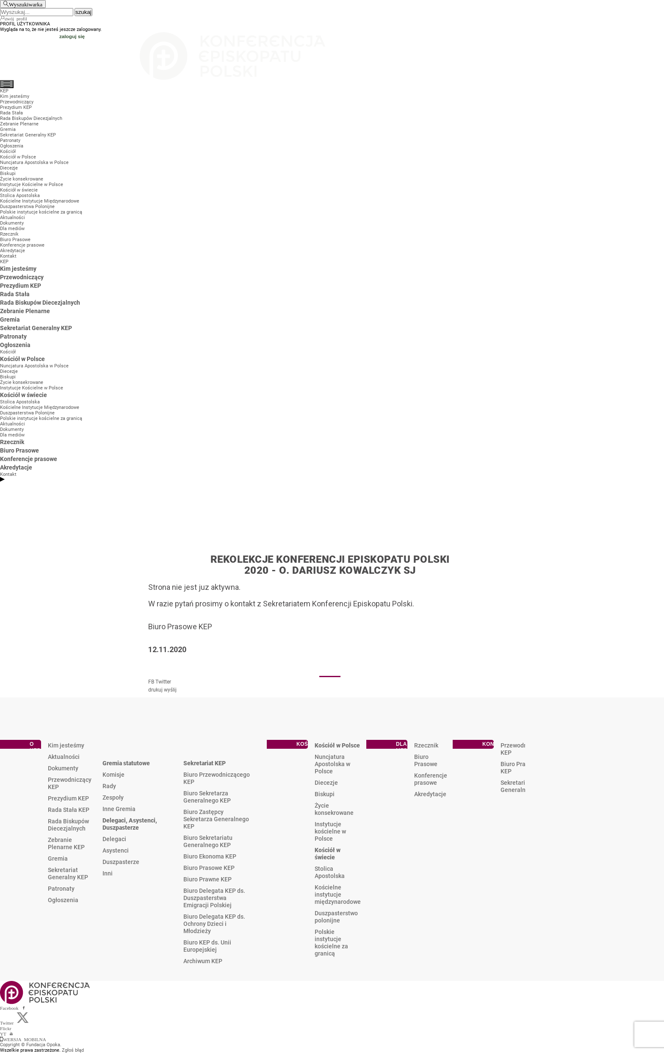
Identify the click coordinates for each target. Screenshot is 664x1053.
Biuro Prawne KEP (207, 879)
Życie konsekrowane (334, 809)
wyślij (170, 690)
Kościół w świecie (327, 854)
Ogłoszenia (63, 900)
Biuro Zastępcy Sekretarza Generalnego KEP (216, 819)
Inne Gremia (119, 809)
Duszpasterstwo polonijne (336, 917)
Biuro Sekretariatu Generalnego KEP (207, 841)
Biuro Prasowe (425, 760)
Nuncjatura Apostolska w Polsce (332, 764)
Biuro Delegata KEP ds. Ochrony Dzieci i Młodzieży (214, 923)
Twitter (163, 682)
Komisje (113, 774)
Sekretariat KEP (204, 763)
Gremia (58, 858)
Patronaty (61, 888)
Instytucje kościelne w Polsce (330, 831)
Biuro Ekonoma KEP (209, 856)
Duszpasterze (120, 862)
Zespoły (113, 797)
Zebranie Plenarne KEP (66, 843)
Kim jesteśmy (66, 745)
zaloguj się (72, 36)
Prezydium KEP (68, 798)
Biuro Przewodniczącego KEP (216, 778)
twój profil (16, 18)
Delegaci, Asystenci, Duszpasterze (129, 824)
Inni (107, 873)
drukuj (155, 690)
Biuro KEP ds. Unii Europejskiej (207, 946)
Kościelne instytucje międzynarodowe (338, 894)
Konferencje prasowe (430, 779)
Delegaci (114, 839)
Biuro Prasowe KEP (209, 867)
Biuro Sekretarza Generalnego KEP (207, 797)
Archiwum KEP (202, 961)
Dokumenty (63, 768)
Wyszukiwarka (25, 4)
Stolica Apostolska (330, 872)
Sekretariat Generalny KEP (68, 874)
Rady (109, 786)
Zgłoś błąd (73, 1050)
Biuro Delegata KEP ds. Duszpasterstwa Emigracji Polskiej (214, 898)
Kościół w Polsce (337, 745)
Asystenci (115, 850)
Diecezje (326, 782)
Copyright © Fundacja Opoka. (30, 1044)
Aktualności (64, 756)
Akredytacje (430, 794)
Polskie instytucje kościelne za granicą (331, 942)
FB (151, 682)
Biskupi (325, 794)
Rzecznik (426, 745)
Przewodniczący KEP (69, 783)
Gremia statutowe (126, 763)
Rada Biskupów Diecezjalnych (68, 825)
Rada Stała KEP (68, 809)
